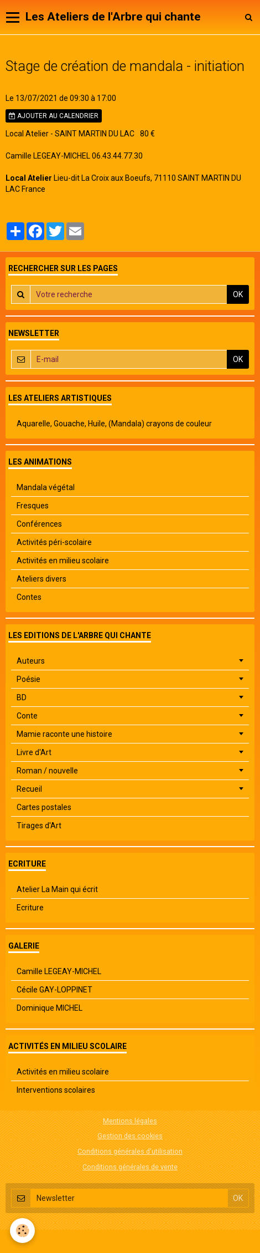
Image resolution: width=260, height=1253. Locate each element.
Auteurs (31, 660)
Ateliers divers (41, 578)
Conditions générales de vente (130, 1167)
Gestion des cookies (130, 1136)
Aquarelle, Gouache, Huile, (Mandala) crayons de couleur (114, 423)
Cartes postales (44, 807)
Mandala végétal (46, 487)
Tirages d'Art (39, 825)
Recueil (29, 789)
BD (22, 697)
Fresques (33, 505)
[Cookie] (22, 1230)
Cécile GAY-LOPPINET (54, 989)
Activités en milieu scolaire (63, 560)
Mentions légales (130, 1121)
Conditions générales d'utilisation (130, 1151)
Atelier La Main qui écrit (57, 889)
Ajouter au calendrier (53, 116)
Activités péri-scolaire (54, 542)
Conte (27, 715)
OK (238, 294)
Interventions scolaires (56, 1090)
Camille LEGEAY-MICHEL (59, 971)
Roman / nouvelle (47, 770)
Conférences (39, 523)
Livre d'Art (34, 752)
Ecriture (30, 907)
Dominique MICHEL (49, 1008)
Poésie (28, 679)
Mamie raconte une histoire (64, 734)
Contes (29, 597)
